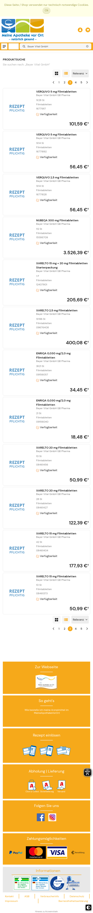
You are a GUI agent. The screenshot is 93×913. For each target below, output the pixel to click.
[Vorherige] (53, 82)
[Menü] (4, 46)
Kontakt (9, 896)
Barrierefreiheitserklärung (73, 901)
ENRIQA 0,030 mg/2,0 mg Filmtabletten (53, 355)
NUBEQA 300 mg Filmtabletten (57, 220)
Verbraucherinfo (49, 896)
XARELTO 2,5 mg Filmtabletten (57, 310)
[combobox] (55, 46)
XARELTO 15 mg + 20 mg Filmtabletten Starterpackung (62, 265)
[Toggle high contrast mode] (88, 907)
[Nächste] (86, 82)
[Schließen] (87, 46)
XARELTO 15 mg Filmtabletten (56, 533)
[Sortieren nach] (80, 73)
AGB (26, 896)
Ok (46, 10)
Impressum (11, 901)
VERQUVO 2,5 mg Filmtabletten (57, 177)
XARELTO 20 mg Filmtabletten (56, 448)
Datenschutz (77, 896)
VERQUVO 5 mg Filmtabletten (56, 92)
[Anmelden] (80, 30)
